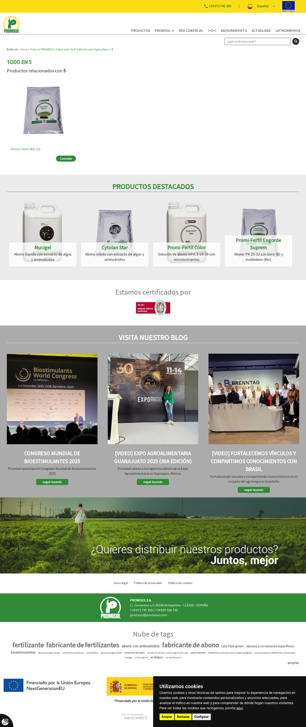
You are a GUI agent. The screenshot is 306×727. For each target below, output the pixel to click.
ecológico (156, 657)
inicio (23, 49)
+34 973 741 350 (141, 610)
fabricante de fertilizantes (82, 645)
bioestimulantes (23, 652)
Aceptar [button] (167, 716)
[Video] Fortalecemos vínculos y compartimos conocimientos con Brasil (254, 461)
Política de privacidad (148, 583)
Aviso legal (121, 583)
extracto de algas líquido (49, 652)
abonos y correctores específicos (270, 646)
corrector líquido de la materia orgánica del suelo (167, 653)
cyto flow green (232, 646)
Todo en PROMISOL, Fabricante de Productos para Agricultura (69, 49)
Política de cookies (180, 583)
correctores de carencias (73, 652)
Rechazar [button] (183, 716)
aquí (239, 708)
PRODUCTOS (140, 30)
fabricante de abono (190, 645)
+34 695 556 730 (166, 610)
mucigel (128, 657)
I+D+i (212, 30)
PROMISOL (164, 30)
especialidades (198, 652)
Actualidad (261, 30)
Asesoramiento (234, 30)
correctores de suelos (134, 652)
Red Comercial (191, 30)
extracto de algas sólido (111, 652)
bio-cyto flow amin (173, 657)
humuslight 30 (141, 657)
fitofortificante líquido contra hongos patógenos (230, 652)
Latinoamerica (287, 30)
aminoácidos (92, 652)
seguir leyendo (52, 482)
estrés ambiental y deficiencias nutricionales (275, 652)
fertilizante (28, 645)
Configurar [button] (201, 716)
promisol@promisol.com (148, 615)
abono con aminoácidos (141, 646)
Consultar (66, 159)
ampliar (293, 663)
